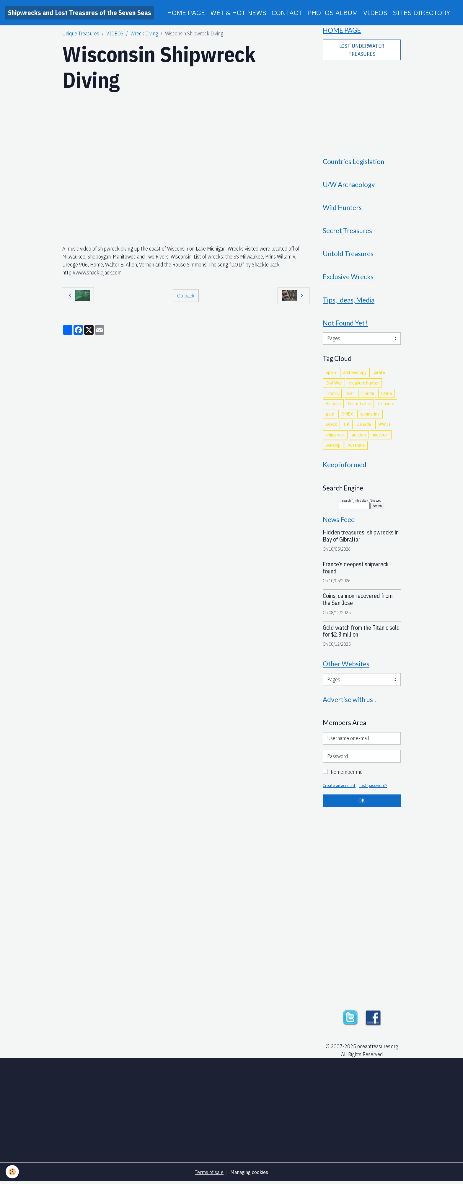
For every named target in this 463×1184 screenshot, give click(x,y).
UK (347, 426)
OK (361, 803)
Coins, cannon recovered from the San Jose (358, 601)
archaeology (355, 374)
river (350, 395)
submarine (370, 415)
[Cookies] (12, 1171)
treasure (386, 405)
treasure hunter (364, 384)
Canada (364, 426)
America (333, 405)
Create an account (339, 788)
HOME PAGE (186, 13)
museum (381, 436)
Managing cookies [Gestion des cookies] (249, 1174)
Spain (331, 374)
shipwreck (335, 436)
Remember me (347, 774)
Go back (186, 295)
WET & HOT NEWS (238, 13)
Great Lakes (359, 405)
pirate (379, 374)
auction (359, 436)
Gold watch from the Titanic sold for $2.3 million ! (361, 633)
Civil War (334, 384)
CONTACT (287, 13)
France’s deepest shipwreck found (356, 569)
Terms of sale (209, 1174)
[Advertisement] (361, 105)
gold (330, 415)
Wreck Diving (144, 33)
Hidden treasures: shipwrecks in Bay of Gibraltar (361, 538)
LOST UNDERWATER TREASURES (361, 50)
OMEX (347, 415)
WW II (384, 426)
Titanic (332, 395)
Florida (367, 395)
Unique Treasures (80, 33)
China (386, 395)
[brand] (79, 12)
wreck (331, 426)
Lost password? (373, 788)
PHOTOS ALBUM (332, 13)
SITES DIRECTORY (421, 13)
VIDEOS (375, 13)
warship (333, 447)
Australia (356, 447)
